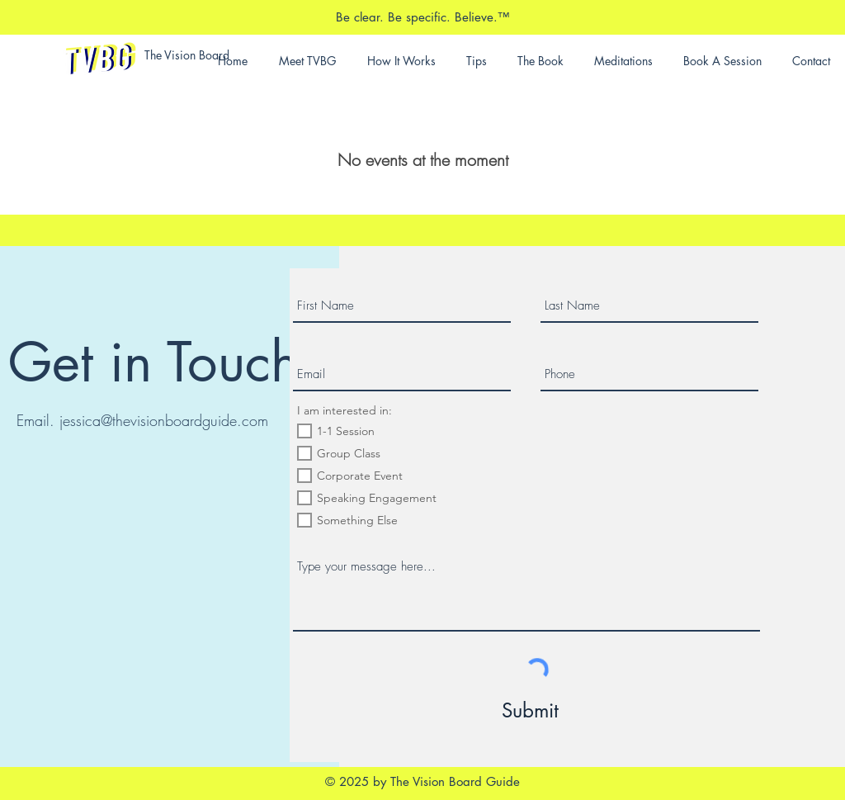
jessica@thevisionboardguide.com (163, 420)
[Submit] (530, 711)
